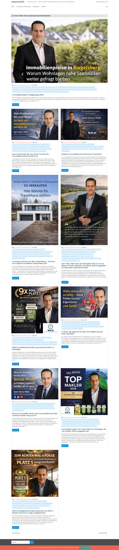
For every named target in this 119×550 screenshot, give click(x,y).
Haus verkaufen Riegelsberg (59, 87)
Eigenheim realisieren (32, 251)
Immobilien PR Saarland (18, 340)
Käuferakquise (16, 406)
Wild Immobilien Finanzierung (49, 91)
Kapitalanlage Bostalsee (87, 256)
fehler (71, 324)
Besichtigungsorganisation (86, 322)
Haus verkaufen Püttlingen (44, 337)
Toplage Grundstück (44, 254)
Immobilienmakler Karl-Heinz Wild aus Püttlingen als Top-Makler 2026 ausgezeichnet (83, 430)
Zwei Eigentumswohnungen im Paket (70, 260)
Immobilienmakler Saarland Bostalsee (71, 256)
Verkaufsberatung (34, 508)
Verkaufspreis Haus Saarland (20, 91)
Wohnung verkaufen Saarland (49, 344)
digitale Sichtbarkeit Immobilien (29, 337)
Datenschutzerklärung (23, 6)
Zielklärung (43, 151)
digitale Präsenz (83, 419)
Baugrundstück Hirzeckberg (28, 249)
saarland (78, 148)
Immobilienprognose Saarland (49, 89)
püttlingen (71, 148)
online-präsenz (42, 505)
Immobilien (76, 324)
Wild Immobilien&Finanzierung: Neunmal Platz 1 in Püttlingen (33, 348)
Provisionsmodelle (74, 326)
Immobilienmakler (78, 146)
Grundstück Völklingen (32, 254)
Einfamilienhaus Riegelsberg (44, 87)
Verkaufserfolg (37, 148)
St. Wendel (91, 148)
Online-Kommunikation (93, 424)
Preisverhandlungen (44, 146)
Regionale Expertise (66, 426)
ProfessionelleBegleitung (19, 148)
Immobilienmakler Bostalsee (86, 254)
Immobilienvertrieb (50, 403)
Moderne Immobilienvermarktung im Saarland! (81, 154)
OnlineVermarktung (33, 146)
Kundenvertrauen (17, 505)
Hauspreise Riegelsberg (72, 87)
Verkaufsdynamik (32, 408)
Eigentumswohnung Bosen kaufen (70, 251)
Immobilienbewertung (35, 144)
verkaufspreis (100, 326)
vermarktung (16, 151)
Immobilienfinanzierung (67, 146)
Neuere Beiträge (103, 533)
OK (81, 547)
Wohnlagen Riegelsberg (63, 91)
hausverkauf (79, 144)
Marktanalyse (23, 146)
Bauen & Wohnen (17, 87)
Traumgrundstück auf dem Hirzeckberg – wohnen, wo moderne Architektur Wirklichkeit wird (33, 262)
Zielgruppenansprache (18, 410)
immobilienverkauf (45, 144)
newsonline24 (17, 1)
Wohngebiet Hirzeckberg (18, 258)
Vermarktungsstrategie (68, 328)
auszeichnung (74, 419)
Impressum (36, 6)
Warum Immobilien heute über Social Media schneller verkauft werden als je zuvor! (35, 414)
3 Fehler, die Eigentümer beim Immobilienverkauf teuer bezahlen (82, 333)
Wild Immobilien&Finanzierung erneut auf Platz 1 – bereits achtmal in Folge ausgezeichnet (33, 512)
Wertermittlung (35, 151)
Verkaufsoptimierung (90, 326)
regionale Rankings (17, 508)
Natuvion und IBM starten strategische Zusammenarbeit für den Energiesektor (56, 1)
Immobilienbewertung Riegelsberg (87, 87)
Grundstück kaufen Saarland (45, 251)
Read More (15, 104)
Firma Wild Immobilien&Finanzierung (22, 85)
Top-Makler (81, 426)
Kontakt (43, 6)
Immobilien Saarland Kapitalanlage (70, 254)
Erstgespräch (25, 144)
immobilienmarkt (87, 421)
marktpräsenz (33, 505)
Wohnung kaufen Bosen (81, 258)
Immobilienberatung (85, 324)
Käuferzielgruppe (95, 324)
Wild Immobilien (65, 151)
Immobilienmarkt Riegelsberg (19, 89)
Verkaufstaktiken (50, 408)
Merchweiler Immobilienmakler (49, 342)
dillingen (73, 144)
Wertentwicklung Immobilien (35, 91)
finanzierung (25, 501)
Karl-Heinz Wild (100, 146)
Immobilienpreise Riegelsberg (34, 89)
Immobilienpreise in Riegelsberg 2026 (28, 95)
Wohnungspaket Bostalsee (94, 258)
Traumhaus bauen (17, 256)
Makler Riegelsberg (62, 89)
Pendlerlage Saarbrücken (74, 89)
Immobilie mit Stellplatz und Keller (87, 251)
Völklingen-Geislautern (28, 256)
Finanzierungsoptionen (34, 501)
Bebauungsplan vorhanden (19, 251)
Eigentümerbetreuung (93, 419)
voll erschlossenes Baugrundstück (43, 256)
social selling (23, 408)
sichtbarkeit (29, 148)
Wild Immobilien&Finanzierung (34, 344)
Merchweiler (65, 148)
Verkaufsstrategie (46, 148)
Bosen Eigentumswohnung (77, 249)
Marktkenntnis (83, 424)
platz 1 (48, 505)
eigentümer (96, 322)
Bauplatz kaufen (40, 249)
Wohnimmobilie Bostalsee (68, 258)
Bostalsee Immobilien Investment (92, 249)
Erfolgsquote (65, 324)
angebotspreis (74, 322)
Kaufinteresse (16, 146)
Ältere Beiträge (16, 533)
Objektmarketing (42, 406)
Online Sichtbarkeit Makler (19, 344)
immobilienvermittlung (38, 503)
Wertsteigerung (78, 328)
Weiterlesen (87, 547)
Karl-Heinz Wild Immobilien (35, 342)
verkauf (82, 326)
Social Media (84, 148)
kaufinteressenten (66, 424)
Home (12, 6)
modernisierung (32, 406)
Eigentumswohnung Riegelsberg (29, 87)
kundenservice (75, 424)
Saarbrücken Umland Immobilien (89, 89)
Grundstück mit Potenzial (19, 254)
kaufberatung (48, 503)
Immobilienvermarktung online (20, 342)
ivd (94, 146)
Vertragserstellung (25, 151)
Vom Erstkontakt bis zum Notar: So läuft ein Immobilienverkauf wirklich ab (30, 155)
